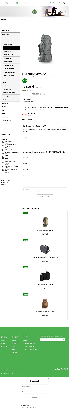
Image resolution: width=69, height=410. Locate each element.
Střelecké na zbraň (9, 75)
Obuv (3, 110)
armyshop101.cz (7, 369)
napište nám (3, 184)
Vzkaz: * (24, 175)
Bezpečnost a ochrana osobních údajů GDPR (15, 342)
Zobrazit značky (6, 134)
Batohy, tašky (5, 34)
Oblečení (4, 106)
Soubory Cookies (4, 346)
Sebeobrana (5, 117)
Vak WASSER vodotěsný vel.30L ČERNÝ (45, 284)
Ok (63, 340)
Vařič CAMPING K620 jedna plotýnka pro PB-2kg (10, 145)
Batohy (4, 37)
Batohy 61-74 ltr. (8, 48)
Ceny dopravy (14, 345)
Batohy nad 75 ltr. (8, 51)
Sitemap (2, 348)
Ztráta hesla (3, 345)
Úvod (23, 76)
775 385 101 (11, 3)
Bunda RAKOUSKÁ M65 (10, 141)
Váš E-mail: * (25, 163)
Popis (23, 119)
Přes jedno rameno (8, 65)
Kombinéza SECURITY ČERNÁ (11, 149)
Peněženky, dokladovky (9, 93)
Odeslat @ (30, 119)
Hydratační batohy (8, 58)
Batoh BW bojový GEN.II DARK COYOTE (45, 311)
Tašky (4, 100)
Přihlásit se (3, 342)
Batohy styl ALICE (8, 55)
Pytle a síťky (6, 96)
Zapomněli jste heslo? (26, 405)
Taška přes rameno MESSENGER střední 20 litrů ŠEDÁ (45, 257)
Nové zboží (4, 129)
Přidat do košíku (38, 94)
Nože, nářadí (5, 103)
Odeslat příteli (45, 196)
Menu (4, 20)
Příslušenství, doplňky (9, 72)
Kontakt (13, 346)
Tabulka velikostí (15, 352)
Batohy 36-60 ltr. (8, 44)
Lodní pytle (6, 86)
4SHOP (66, 369)
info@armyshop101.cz (23, 3)
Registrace (3, 343)
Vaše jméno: (25, 157)
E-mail (41, 339)
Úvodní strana (5, 31)
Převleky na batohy (9, 68)
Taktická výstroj (6, 120)
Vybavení (4, 124)
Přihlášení (34, 398)
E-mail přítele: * (26, 169)
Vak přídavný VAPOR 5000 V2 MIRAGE (45, 230)
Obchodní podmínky (15, 348)
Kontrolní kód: (26, 189)
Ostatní (4, 113)
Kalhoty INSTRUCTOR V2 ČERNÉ (11, 166)
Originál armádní (8, 62)
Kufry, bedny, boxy (7, 79)
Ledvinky (5, 82)
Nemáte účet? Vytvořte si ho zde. (29, 407)
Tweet (25, 137)
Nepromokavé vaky (7, 89)
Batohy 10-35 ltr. (8, 41)
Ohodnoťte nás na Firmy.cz (7, 373)
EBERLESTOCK (30, 101)
